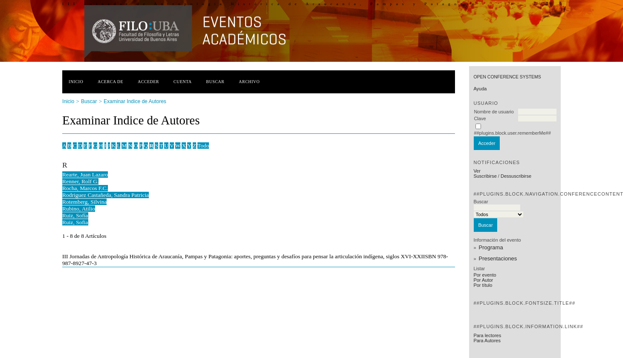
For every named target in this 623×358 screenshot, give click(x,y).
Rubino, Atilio (78, 208)
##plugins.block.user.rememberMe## (512, 133)
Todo (203, 145)
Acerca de (110, 81)
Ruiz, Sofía (75, 215)
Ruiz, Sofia (75, 222)
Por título (482, 285)
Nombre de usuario (494, 111)
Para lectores (487, 335)
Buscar (215, 81)
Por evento (484, 274)
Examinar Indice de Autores (135, 101)
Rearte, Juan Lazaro (85, 174)
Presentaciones (498, 258)
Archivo (249, 81)
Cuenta (183, 81)
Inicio (76, 81)
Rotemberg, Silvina (84, 202)
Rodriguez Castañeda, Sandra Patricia (105, 195)
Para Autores (487, 340)
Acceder (148, 81)
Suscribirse (484, 176)
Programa (491, 247)
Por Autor (483, 280)
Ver (477, 170)
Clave (480, 118)
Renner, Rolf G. (80, 181)
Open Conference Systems (507, 77)
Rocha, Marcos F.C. (85, 188)
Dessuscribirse (516, 176)
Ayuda (480, 88)
